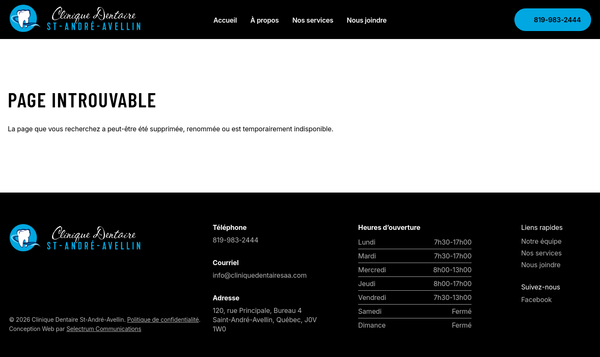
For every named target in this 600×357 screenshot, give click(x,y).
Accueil (225, 20)
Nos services (312, 20)
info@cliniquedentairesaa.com (260, 275)
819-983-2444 (556, 20)
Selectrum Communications (103, 328)
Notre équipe (541, 241)
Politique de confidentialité (163, 319)
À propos (264, 20)
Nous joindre (367, 20)
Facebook (536, 299)
